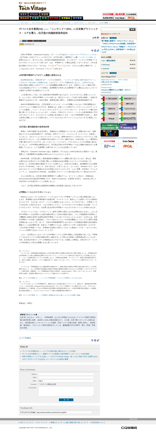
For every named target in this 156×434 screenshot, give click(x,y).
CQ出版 (131, 14)
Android (106, 68)
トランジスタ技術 (108, 14)
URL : (35, 381)
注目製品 (65, 18)
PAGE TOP (133, 419)
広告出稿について (98, 422)
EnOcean (106, 65)
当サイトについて (27, 422)
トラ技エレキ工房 (120, 14)
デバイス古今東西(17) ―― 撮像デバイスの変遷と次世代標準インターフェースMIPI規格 (55, 354)
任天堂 (56, 57)
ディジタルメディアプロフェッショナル (81, 54)
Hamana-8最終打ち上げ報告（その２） (116, 90)
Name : (34, 374)
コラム (22, 44)
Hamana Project (106, 87)
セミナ (23, 14)
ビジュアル (66, 23)
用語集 (44, 14)
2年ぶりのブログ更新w (110, 82)
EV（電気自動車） (110, 61)
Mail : (35, 377)
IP (22, 338)
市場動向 (27, 338)
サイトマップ (42, 422)
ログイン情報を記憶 (48, 384)
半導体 (24, 41)
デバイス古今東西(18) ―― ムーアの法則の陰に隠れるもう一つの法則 (48, 351)
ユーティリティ (79, 23)
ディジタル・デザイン (108, 18)
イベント (34, 14)
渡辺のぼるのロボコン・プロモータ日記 (114, 79)
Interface (120, 18)
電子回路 (30, 41)
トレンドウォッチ (38, 23)
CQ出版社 (129, 428)
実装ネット (44, 18)
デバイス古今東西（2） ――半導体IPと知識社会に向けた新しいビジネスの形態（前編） (52, 295)
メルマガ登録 (103, 23)
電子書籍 (77, 18)
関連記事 (132, 60)
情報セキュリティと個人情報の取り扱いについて (69, 422)
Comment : (33, 388)
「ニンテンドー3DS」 (85, 57)
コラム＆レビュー (53, 23)
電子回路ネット (54, 18)
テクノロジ (24, 23)
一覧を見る (113, 38)
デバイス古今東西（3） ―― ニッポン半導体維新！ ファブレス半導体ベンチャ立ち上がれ (52, 278)
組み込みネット (24, 18)
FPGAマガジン (131, 18)
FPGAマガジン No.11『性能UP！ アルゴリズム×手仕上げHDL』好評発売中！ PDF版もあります (118, 49)
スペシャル (91, 23)
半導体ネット (35, 18)
